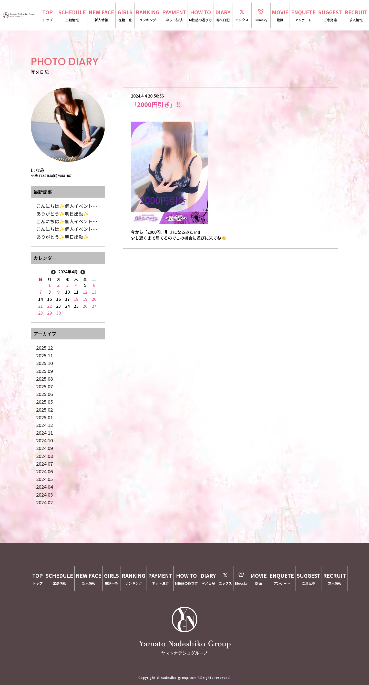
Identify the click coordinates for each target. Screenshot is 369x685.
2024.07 (44, 463)
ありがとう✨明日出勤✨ (62, 213)
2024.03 (44, 494)
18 (76, 299)
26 (85, 306)
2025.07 (44, 386)
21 (40, 306)
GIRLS (125, 15)
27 (94, 306)
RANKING (147, 15)
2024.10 (44, 440)
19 (85, 299)
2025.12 (44, 347)
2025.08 (44, 378)
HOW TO (200, 15)
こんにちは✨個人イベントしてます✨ (76, 205)
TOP (47, 15)
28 (40, 313)
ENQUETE (303, 15)
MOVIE (280, 15)
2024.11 (44, 432)
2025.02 (44, 409)
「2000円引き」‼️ (155, 104)
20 (94, 299)
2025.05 (44, 401)
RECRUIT (356, 15)
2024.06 (44, 471)
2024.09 (44, 448)
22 (49, 306)
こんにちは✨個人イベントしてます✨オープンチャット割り (99, 229)
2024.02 (44, 502)
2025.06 (44, 394)
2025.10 (44, 363)
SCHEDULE (72, 15)
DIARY (223, 15)
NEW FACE (101, 15)
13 (94, 292)
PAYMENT (174, 15)
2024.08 (44, 456)
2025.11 (44, 355)
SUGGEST (330, 15)
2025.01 (44, 417)
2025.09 (44, 371)
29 (49, 313)
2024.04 (44, 486)
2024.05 (44, 479)
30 (58, 313)
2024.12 (44, 425)
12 (85, 292)
